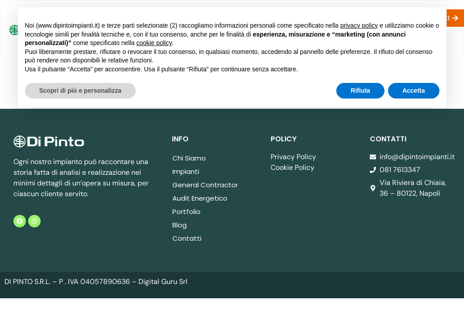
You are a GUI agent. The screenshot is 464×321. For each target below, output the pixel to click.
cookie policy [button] (153, 42)
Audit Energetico (199, 198)
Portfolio (186, 211)
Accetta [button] (413, 90)
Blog (179, 225)
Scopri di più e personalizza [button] (80, 90)
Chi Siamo (189, 158)
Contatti (186, 238)
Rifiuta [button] (360, 90)
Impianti (185, 171)
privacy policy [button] (359, 25)
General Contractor (205, 184)
